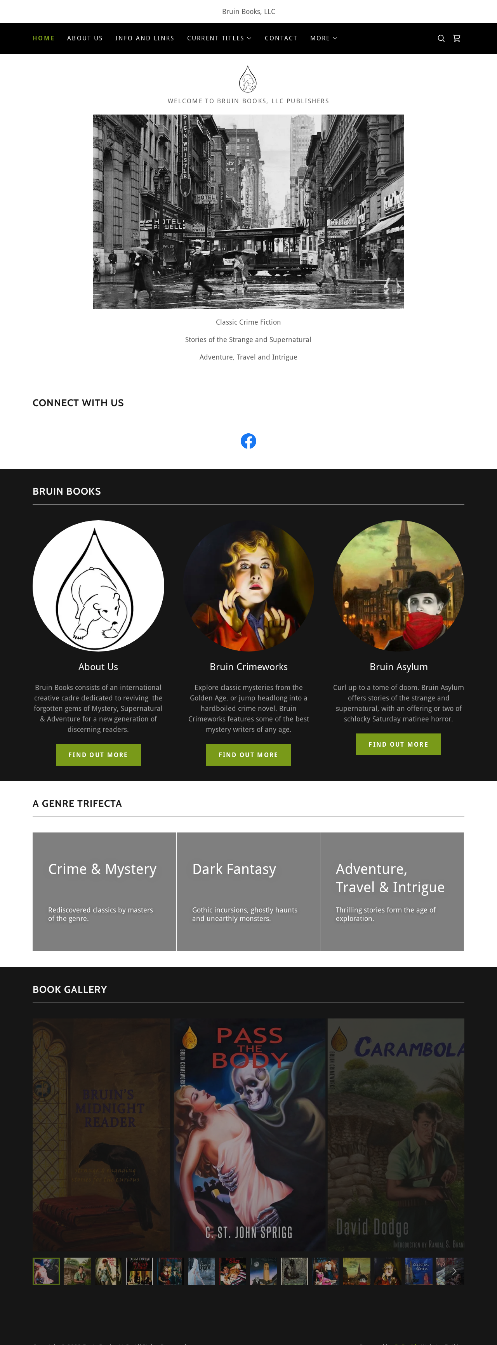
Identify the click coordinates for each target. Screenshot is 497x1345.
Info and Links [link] (144, 38)
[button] (219, 38)
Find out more (98, 755)
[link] (456, 38)
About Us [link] (85, 38)
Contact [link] (281, 38)
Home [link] (44, 38)
